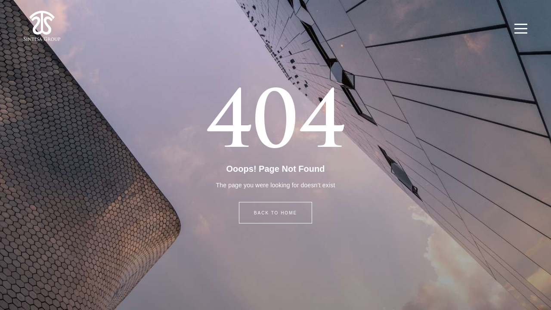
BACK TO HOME (275, 213)
